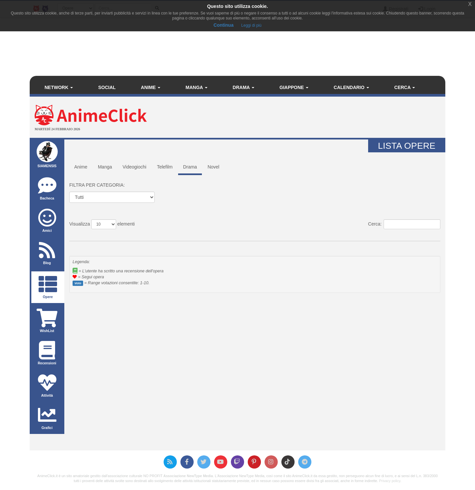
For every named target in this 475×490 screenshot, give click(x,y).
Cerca (404, 87)
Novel (213, 166)
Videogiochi (134, 166)
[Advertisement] (306, 118)
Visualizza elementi (102, 224)
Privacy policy (389, 481)
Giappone (293, 87)
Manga (196, 87)
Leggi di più (251, 25)
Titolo (99, 235)
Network (59, 87)
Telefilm (165, 166)
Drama (243, 87)
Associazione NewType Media (188, 476)
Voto (217, 235)
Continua (223, 25)
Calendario (351, 87)
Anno (307, 235)
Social (107, 87)
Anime (150, 87)
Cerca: (404, 224)
